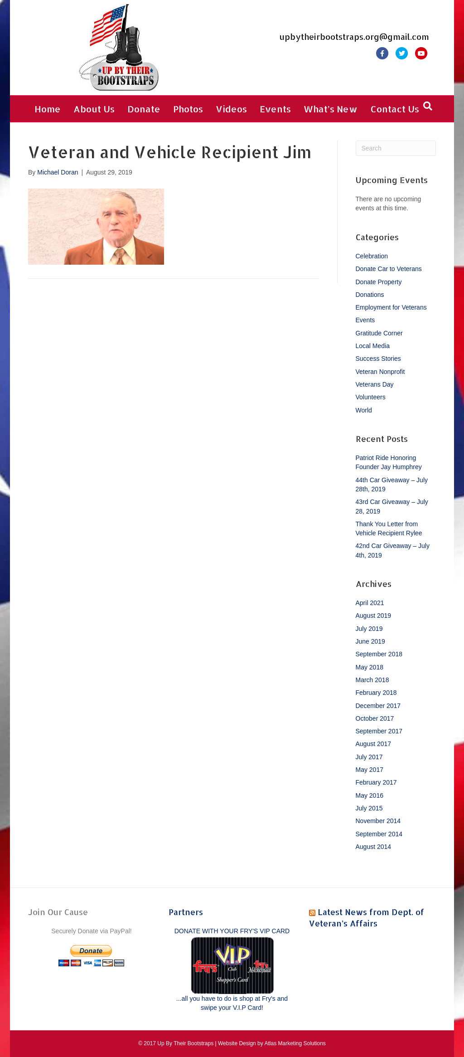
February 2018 (376, 692)
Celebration (372, 256)
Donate (143, 109)
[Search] (428, 106)
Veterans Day (375, 384)
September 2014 (379, 834)
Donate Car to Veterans (389, 268)
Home (47, 109)
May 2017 (369, 769)
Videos (231, 109)
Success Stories (378, 358)
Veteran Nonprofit (380, 371)
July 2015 (369, 808)
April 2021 (370, 602)
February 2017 (376, 782)
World (364, 410)
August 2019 (374, 615)
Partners (186, 912)
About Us (94, 109)
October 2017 (375, 718)
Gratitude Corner (379, 333)
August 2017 (374, 743)
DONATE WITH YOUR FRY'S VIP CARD (232, 931)
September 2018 (379, 654)
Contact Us (394, 109)
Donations (370, 294)
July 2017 (369, 757)
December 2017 (378, 705)
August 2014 (374, 846)
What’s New (331, 109)
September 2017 (379, 731)
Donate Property (379, 282)
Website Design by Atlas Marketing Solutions (272, 1043)
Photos (188, 109)
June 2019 (370, 641)
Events (275, 109)
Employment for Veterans (391, 307)
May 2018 (369, 667)
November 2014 (378, 820)
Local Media (373, 345)
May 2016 (369, 795)
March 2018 (372, 680)
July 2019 (369, 628)
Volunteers (371, 397)
